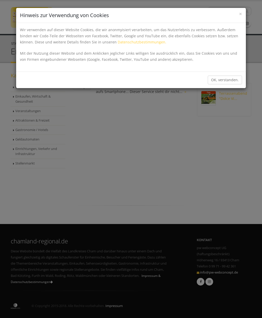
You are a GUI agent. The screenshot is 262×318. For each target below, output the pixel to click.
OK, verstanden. (225, 79)
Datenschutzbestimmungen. (142, 42)
